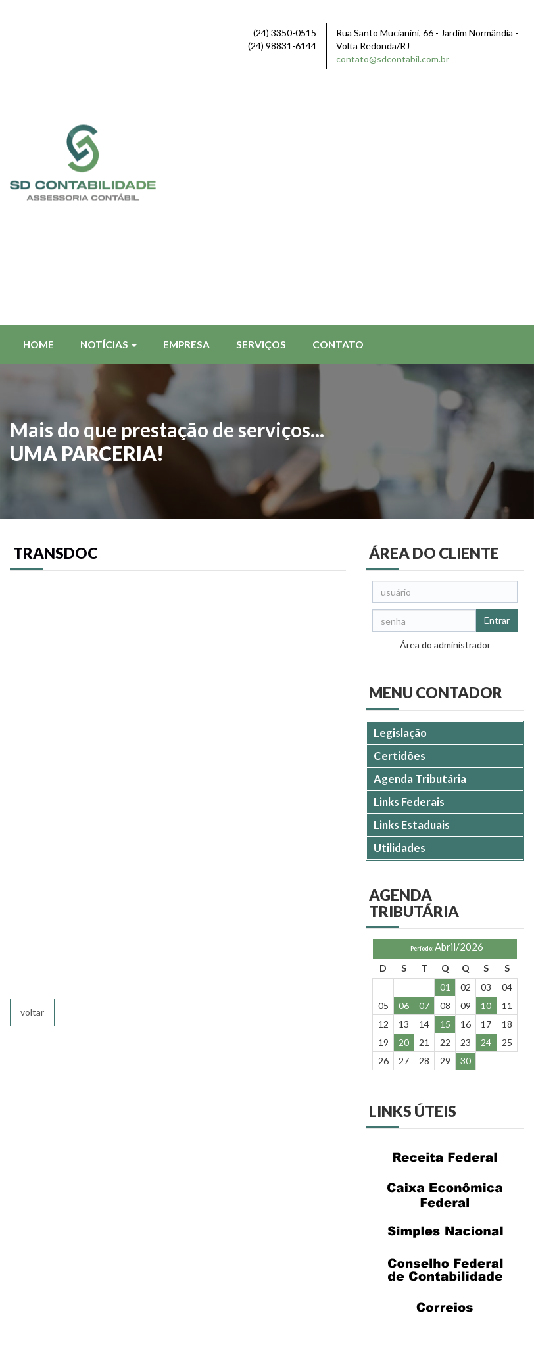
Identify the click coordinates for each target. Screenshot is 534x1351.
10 (486, 769)
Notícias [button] (108, 108)
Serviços (261, 108)
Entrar (497, 384)
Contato (338, 108)
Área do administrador (445, 408)
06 (404, 769)
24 (486, 806)
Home (38, 108)
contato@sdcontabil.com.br (392, 58)
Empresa (186, 108)
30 (465, 824)
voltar (32, 776)
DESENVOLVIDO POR (440, 1319)
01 (445, 751)
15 (445, 788)
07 (424, 769)
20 (404, 806)
